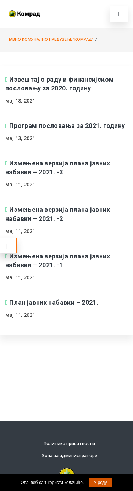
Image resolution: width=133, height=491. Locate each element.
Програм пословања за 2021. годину (67, 125)
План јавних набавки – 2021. (53, 302)
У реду (100, 482)
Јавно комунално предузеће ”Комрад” (51, 39)
